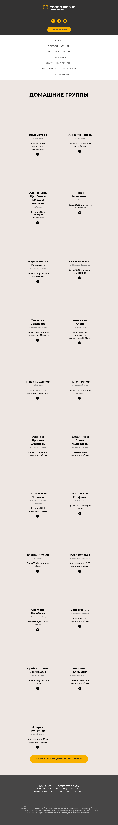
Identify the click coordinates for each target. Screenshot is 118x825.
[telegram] (59, 21)
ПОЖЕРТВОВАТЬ (68, 786)
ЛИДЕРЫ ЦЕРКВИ (59, 51)
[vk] (53, 21)
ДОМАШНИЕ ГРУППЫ (59, 63)
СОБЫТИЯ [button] (58, 57)
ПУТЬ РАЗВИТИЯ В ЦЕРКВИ (59, 69)
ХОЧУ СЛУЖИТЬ (59, 74)
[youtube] (65, 21)
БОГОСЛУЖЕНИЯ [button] (58, 46)
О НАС (59, 40)
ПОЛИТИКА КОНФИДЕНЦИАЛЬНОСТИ (59, 788)
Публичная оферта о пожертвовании (59, 791)
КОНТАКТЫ (46, 786)
